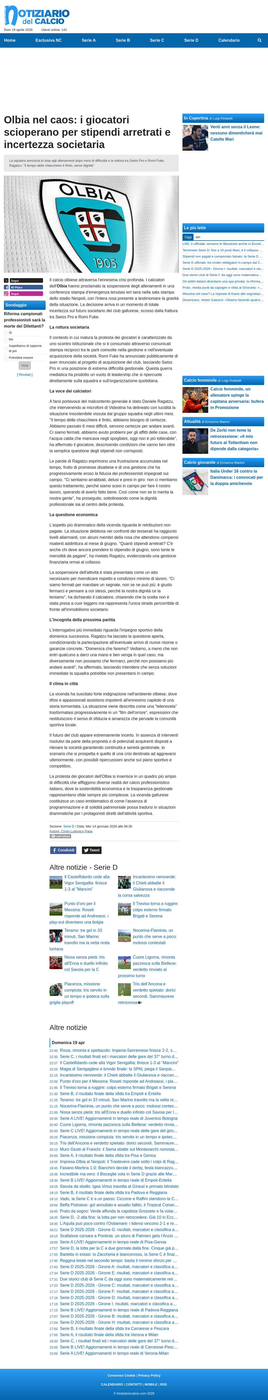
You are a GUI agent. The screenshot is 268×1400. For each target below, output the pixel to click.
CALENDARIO (112, 1384)
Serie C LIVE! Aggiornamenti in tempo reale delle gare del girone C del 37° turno (133, 1131)
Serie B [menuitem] (123, 40)
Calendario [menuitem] (229, 40)
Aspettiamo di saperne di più (25, 348)
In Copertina (196, 118)
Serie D (68, 826)
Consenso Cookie (121, 1375)
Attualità (192, 421)
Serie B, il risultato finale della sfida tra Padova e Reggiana (113, 1192)
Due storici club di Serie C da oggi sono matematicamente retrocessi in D (127, 1279)
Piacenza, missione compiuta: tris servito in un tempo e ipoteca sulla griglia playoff (135, 1137)
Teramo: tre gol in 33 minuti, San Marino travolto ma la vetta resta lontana (127, 1100)
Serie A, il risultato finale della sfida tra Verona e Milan (109, 1335)
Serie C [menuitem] (157, 40)
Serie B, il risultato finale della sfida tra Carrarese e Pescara (114, 1328)
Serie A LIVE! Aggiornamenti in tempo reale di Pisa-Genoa (113, 1242)
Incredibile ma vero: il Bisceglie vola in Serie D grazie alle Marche (119, 1174)
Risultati (25, 375)
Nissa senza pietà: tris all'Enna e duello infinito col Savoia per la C (86, 963)
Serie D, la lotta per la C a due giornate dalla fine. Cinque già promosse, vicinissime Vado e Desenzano (154, 1248)
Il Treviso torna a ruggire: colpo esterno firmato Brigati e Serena (156, 909)
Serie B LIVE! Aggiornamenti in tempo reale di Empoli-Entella (116, 1180)
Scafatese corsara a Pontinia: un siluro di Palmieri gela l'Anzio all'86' (122, 1236)
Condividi (63, 850)
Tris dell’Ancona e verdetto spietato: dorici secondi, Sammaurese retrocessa (129, 1143)
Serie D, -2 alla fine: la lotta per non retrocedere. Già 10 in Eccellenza (123, 1217)
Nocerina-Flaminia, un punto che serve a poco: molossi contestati (155, 936)
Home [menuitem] (9, 40)
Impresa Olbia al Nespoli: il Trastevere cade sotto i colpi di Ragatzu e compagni (132, 1161)
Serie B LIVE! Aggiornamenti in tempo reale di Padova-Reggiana (119, 1310)
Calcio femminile (200, 380)
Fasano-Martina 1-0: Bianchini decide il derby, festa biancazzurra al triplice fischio (134, 1168)
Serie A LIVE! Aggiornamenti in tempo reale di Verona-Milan (114, 1353)
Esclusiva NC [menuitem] (49, 40)
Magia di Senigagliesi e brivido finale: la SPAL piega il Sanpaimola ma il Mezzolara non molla (145, 1069)
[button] (25, 366)
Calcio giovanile (199, 462)
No (11, 339)
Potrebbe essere (21, 358)
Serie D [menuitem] (191, 40)
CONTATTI (134, 1384)
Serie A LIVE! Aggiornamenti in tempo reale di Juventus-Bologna (119, 1118)
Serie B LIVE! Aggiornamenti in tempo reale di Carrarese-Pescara (120, 1347)
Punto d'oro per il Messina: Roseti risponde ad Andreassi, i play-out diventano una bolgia (141, 1081)
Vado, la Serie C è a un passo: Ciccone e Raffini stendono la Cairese (123, 1199)
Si (10, 333)
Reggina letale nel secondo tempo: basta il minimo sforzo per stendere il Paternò (133, 1260)
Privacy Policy (149, 1375)
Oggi (188, 237)
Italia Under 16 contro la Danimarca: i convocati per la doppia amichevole (236, 477)
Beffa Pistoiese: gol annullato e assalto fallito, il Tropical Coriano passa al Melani (133, 1205)
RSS (163, 1384)
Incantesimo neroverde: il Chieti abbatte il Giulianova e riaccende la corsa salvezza (136, 1075)
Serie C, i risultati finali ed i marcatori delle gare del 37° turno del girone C (127, 1056)
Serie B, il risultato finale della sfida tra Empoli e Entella (110, 1093)
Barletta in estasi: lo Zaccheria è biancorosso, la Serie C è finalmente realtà (129, 1254)
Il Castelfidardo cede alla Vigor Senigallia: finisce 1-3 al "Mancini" (87, 883)
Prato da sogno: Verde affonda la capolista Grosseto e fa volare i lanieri (125, 1211)
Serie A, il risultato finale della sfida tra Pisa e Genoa (108, 1155)
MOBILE (151, 1384)
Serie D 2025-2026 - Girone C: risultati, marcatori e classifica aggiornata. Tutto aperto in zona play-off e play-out (162, 1285)
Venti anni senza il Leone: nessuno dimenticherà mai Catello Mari (236, 133)
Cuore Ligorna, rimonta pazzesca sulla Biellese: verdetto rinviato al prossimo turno (135, 1124)
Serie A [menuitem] (89, 40)
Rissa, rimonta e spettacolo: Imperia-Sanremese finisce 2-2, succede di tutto (129, 1050)
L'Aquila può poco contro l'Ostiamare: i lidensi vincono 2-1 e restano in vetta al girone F (139, 1223)
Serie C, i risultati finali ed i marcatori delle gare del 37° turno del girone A (127, 1341)
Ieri (198, 237)
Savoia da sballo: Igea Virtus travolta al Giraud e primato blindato (119, 1186)
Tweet (92, 850)
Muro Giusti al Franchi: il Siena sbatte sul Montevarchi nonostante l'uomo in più (132, 1149)
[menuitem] (260, 40)
